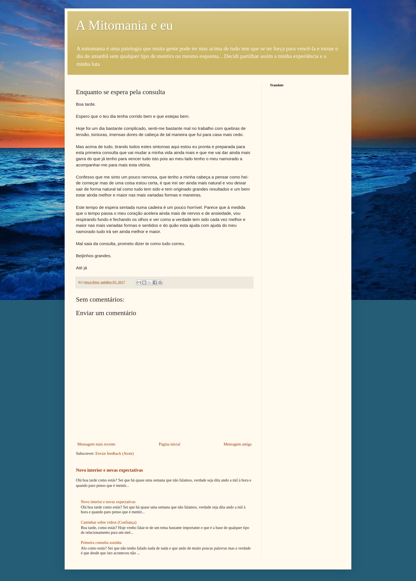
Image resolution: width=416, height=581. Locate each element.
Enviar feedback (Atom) (115, 453)
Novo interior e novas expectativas (109, 470)
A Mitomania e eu (124, 25)
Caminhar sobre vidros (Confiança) (109, 522)
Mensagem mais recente (96, 444)
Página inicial (169, 444)
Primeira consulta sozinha (101, 543)
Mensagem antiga (238, 444)
